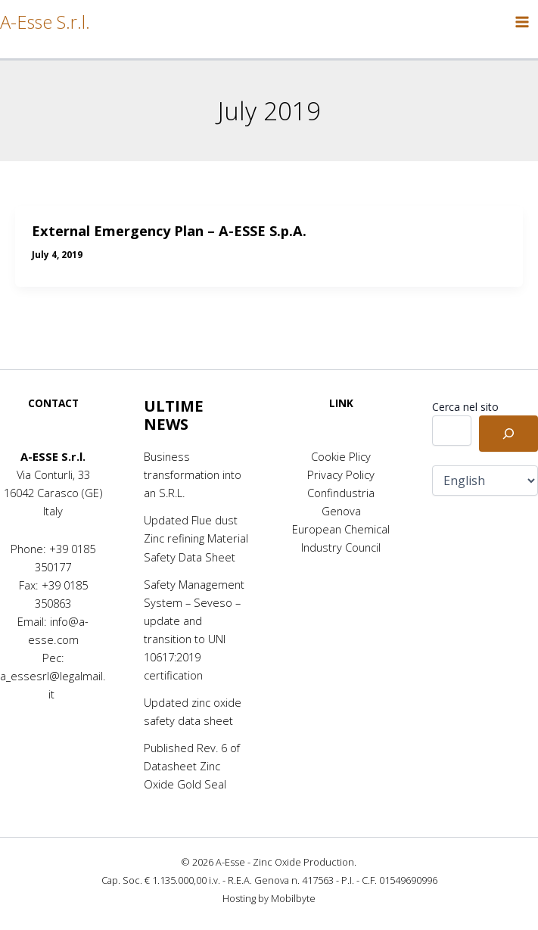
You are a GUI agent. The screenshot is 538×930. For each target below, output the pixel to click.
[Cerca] (508, 433)
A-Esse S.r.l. (45, 22)
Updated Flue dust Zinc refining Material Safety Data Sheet (196, 538)
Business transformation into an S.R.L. (192, 474)
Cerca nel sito (465, 407)
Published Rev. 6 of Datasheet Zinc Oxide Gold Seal (192, 766)
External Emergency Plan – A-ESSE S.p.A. (169, 231)
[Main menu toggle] (522, 22)
